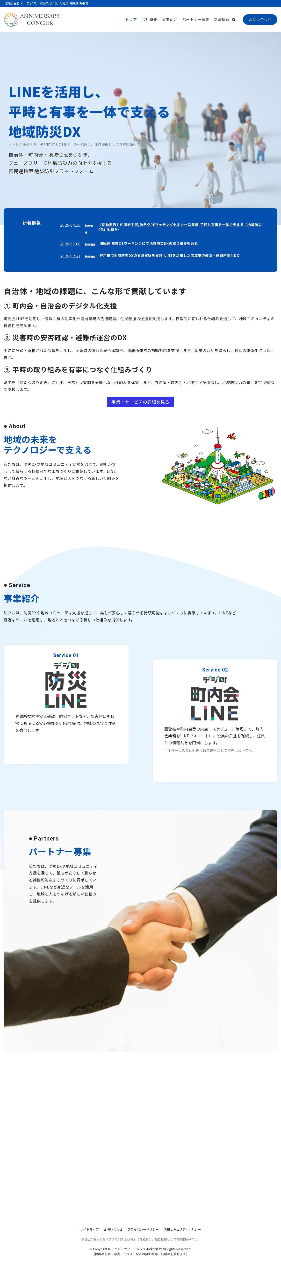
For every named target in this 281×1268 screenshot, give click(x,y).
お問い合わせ (260, 19)
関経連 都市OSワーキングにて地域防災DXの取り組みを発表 (149, 243)
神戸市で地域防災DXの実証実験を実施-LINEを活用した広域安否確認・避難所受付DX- (170, 255)
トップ (131, 19)
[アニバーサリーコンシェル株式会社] (32, 19)
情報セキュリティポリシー (182, 1229)
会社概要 (149, 19)
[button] (234, 19)
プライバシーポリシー (143, 1229)
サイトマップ (89, 1229)
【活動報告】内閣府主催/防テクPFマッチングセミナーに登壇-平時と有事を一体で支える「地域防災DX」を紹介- (180, 227)
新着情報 (222, 19)
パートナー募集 (195, 19)
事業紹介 (169, 19)
